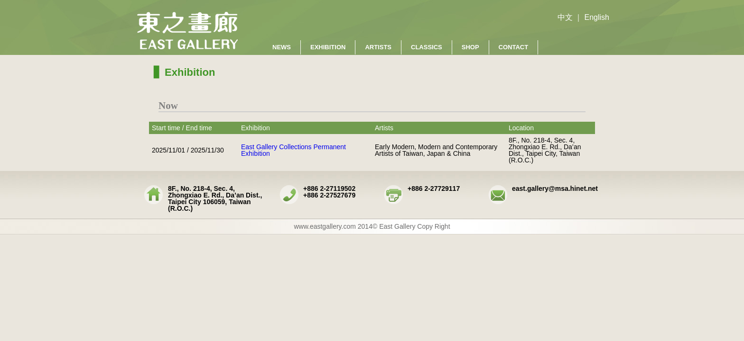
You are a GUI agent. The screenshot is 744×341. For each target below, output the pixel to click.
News (281, 47)
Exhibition (327, 47)
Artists (378, 47)
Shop (470, 47)
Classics (426, 47)
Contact (514, 47)
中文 (565, 17)
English (597, 17)
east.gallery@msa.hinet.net (555, 188)
